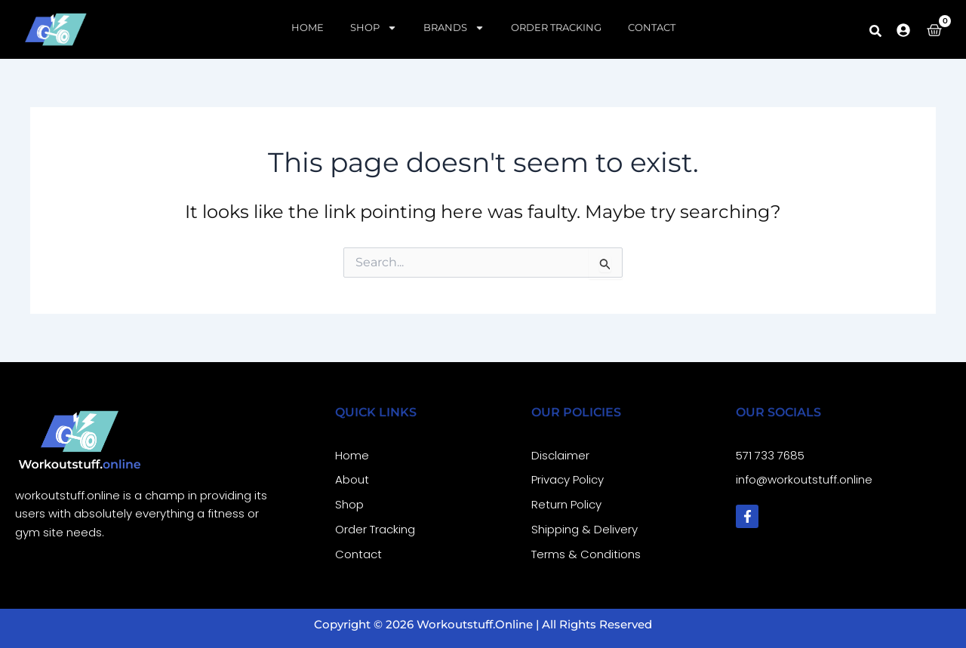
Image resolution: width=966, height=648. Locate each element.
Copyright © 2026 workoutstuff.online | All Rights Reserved (483, 624)
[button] (875, 31)
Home (307, 12)
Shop (373, 12)
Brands (454, 12)
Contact (651, 12)
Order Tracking (556, 12)
